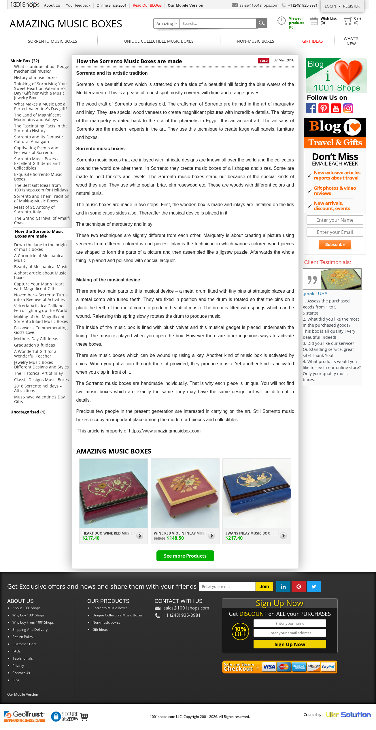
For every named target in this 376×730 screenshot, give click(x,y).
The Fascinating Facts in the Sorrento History (41, 128)
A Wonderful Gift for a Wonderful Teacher (35, 354)
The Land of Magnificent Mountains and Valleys (37, 117)
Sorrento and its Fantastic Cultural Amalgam (39, 139)
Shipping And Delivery (30, 629)
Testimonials (22, 658)
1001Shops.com (25, 4)
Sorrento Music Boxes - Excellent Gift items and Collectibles (37, 163)
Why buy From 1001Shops (33, 622)
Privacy (18, 665)
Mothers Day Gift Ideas (36, 338)
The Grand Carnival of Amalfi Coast (42, 220)
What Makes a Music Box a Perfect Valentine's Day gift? (40, 106)
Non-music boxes (255, 41)
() (352, 21)
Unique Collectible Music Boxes (159, 41)
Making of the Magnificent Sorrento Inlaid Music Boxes (41, 319)
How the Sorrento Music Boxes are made (39, 234)
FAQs (16, 651)
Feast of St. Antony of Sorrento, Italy (34, 209)
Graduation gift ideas (34, 345)
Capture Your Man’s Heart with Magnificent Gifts (39, 286)
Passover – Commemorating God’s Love (41, 330)
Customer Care (24, 643)
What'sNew (351, 41)
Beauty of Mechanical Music (41, 266)
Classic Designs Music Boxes (41, 379)
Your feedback (78, 5)
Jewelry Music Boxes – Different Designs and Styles (41, 365)
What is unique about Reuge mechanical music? (41, 69)
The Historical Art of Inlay (38, 373)
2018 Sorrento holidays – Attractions (38, 388)
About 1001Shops (26, 607)
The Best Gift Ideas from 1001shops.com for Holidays (41, 187)
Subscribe (335, 244)
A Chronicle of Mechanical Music (39, 258)
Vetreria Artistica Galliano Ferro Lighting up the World (40, 308)
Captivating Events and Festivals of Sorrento (36, 150)
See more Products (185, 556)
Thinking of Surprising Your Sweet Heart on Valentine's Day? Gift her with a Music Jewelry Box (40, 90)
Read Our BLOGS (147, 5)
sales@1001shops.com (255, 5)
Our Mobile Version (22, 694)
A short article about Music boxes (40, 275)
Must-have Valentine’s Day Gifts (39, 399)
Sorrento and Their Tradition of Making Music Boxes (41, 198)
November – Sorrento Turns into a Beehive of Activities (41, 297)
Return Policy (22, 636)
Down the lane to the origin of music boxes (40, 247)
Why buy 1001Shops (28, 615)
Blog (16, 680)
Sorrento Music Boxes (52, 41)
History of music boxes (36, 77)
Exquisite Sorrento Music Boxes (38, 177)
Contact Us (21, 672)
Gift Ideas (312, 41)
